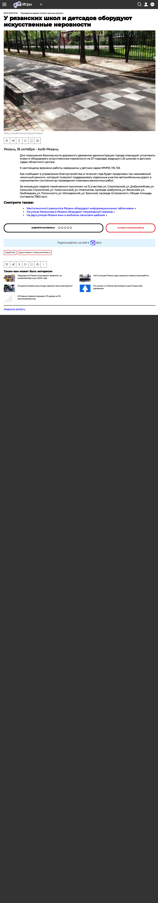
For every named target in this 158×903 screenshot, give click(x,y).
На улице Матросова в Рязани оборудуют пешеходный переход (70, 211)
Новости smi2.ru (14, 309)
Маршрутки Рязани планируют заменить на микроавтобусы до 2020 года (40, 276)
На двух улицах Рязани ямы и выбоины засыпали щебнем (66, 215)
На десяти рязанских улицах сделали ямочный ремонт (45, 286)
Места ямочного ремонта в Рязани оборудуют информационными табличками (80, 208)
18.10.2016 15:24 (11, 13)
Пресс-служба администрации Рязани (23, 133)
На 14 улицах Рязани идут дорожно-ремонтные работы (121, 275)
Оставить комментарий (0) (130, 228)
